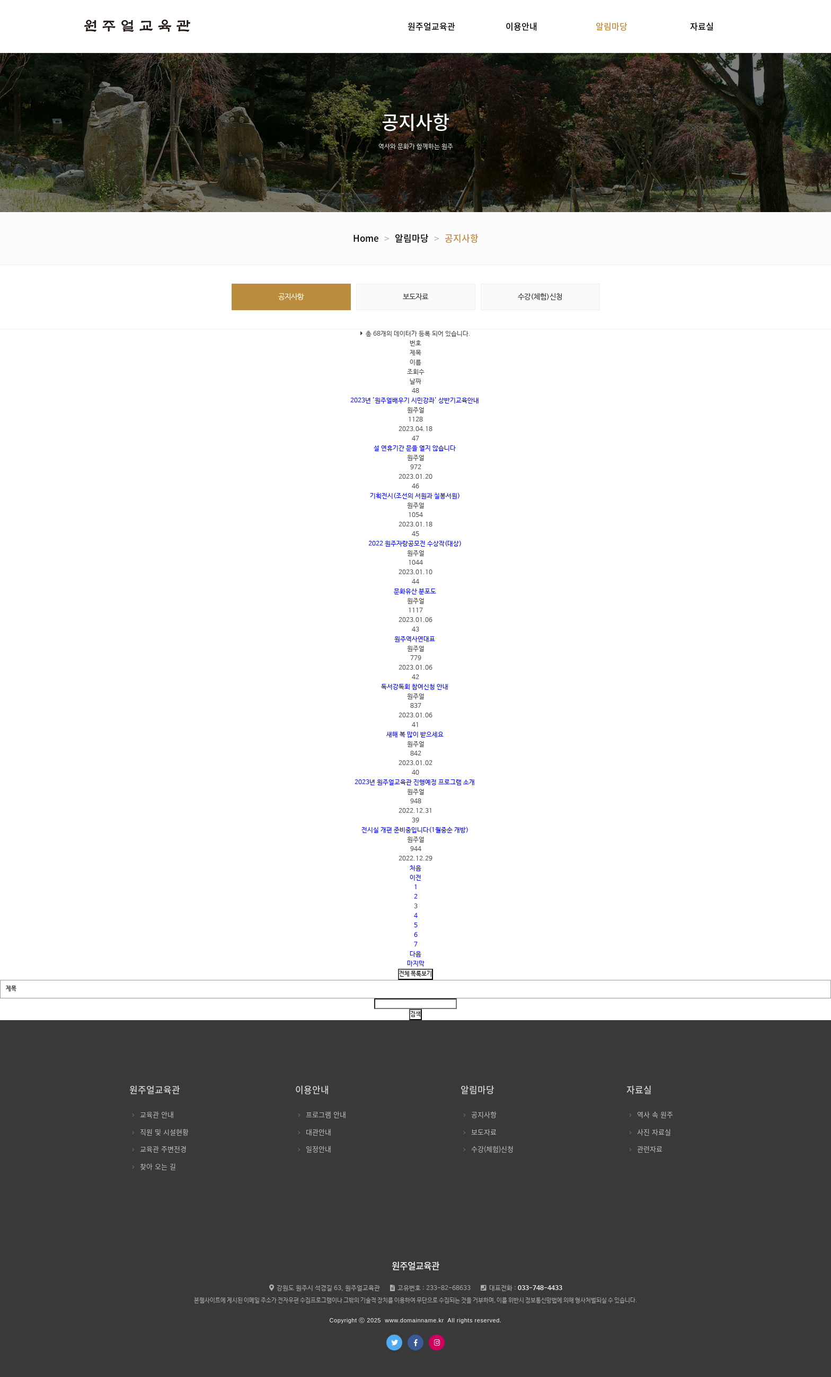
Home (366, 237)
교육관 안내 (153, 1114)
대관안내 (314, 1132)
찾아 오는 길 (154, 1166)
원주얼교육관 (431, 26)
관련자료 (645, 1149)
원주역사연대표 (414, 639)
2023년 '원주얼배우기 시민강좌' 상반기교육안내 (414, 401)
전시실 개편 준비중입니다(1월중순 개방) (414, 830)
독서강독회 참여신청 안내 (414, 687)
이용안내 (521, 26)
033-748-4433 (540, 1288)
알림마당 (611, 26)
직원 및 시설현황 (160, 1132)
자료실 (702, 26)
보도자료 (415, 297)
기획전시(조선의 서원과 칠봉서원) (415, 496)
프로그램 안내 (322, 1114)
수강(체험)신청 (540, 297)
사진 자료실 (650, 1132)
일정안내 (314, 1149)
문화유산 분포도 (415, 591)
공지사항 (462, 237)
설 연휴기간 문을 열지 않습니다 (415, 448)
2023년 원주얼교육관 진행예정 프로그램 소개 (415, 782)
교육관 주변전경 (159, 1149)
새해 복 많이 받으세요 (415, 735)
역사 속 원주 (651, 1114)
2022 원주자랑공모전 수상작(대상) (415, 544)
